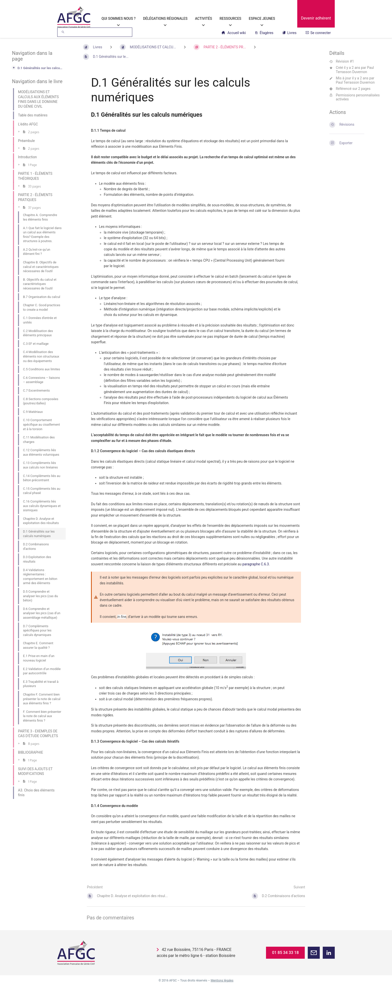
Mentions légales (222, 980)
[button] (314, 953)
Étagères (264, 33)
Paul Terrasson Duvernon (355, 70)
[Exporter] (354, 143)
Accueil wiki (234, 33)
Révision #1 (341, 61)
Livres (289, 33)
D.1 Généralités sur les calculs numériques (40, 68)
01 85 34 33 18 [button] (285, 952)
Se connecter (318, 33)
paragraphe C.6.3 (255, 564)
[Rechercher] (63, 32)
